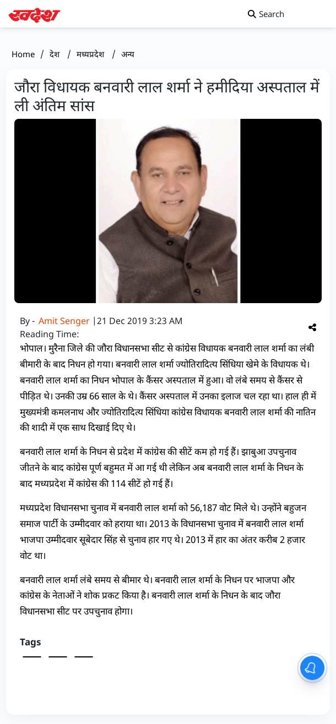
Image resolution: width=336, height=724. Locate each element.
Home (23, 53)
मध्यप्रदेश (91, 53)
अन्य (127, 53)
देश (56, 53)
